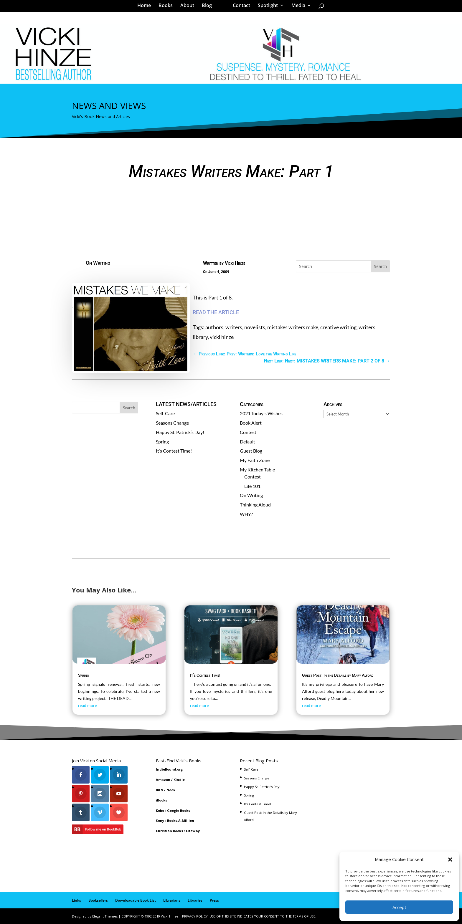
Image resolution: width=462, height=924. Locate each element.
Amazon (163, 779)
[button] (450, 859)
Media (296, 7)
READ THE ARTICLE (216, 312)
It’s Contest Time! (174, 450)
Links (76, 900)
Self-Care (165, 413)
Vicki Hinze (235, 263)
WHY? (246, 514)
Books (168, 7)
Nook (170, 790)
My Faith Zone (255, 460)
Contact (239, 7)
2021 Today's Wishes (261, 413)
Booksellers (98, 900)
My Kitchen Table (257, 469)
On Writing (98, 263)
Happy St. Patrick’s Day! (180, 432)
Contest (248, 432)
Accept (399, 907)
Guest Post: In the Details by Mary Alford (338, 675)
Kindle (179, 779)
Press (214, 900)
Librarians (171, 900)
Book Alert (251, 422)
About (189, 7)
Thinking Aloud (255, 504)
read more (87, 705)
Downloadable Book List (135, 900)
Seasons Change (172, 422)
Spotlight (266, 7)
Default (247, 441)
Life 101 (252, 486)
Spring (162, 441)
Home (146, 7)
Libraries (195, 900)
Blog (209, 7)
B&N (159, 790)
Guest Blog (251, 450)
